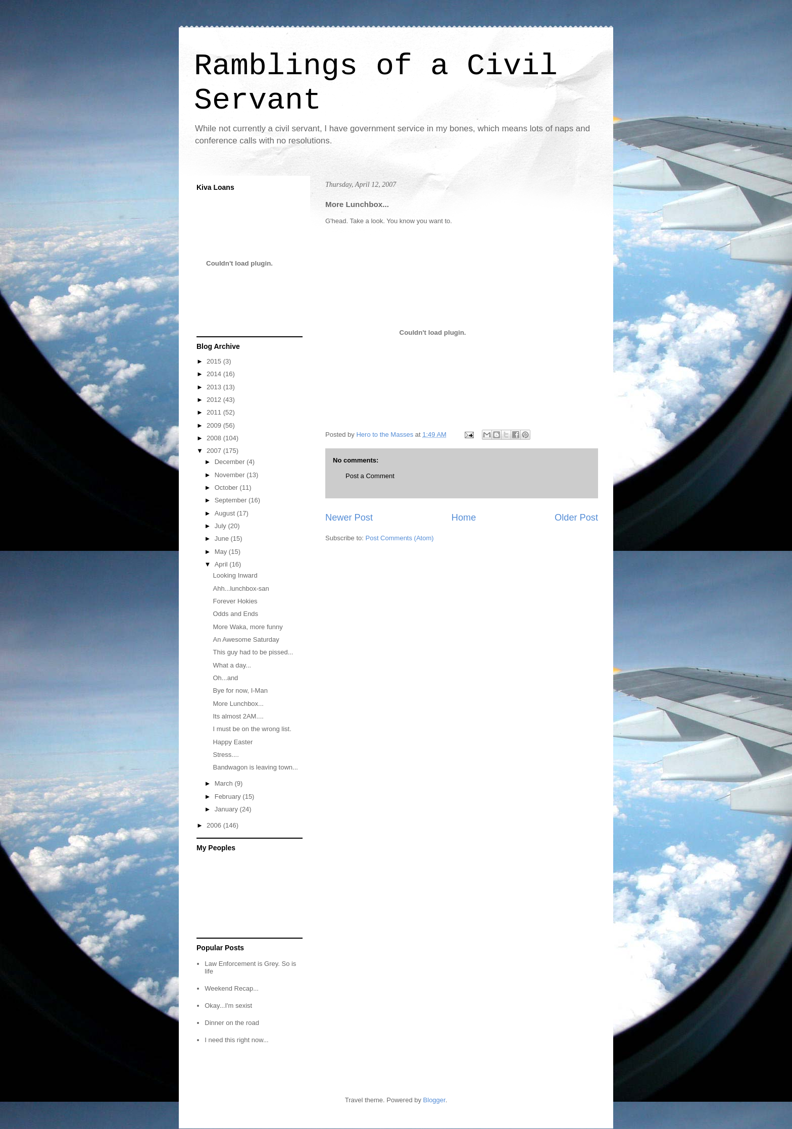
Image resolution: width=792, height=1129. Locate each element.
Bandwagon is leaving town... (255, 767)
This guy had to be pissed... (253, 652)
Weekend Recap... (232, 988)
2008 (215, 438)
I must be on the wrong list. (252, 729)
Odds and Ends (235, 614)
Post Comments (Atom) (400, 538)
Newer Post (349, 517)
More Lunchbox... (238, 703)
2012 (215, 399)
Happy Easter (233, 742)
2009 (215, 425)
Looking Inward (235, 575)
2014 (215, 374)
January (227, 809)
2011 (215, 412)
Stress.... (225, 754)
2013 (215, 387)
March (225, 783)
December (231, 462)
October (227, 487)
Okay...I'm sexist (228, 1005)
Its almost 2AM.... (238, 716)
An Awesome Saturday (246, 639)
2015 (215, 361)
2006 (215, 825)
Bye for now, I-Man (240, 690)
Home (464, 517)
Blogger (434, 1100)
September (232, 500)
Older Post (576, 517)
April (222, 564)
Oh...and (225, 678)
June (223, 538)
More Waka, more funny (247, 627)
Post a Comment (369, 476)
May (222, 551)
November (231, 475)
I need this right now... (236, 1040)
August (226, 513)
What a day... (232, 665)
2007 (215, 450)
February (229, 796)
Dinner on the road (232, 1023)
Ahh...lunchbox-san (241, 588)
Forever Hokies (235, 601)
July (221, 526)
